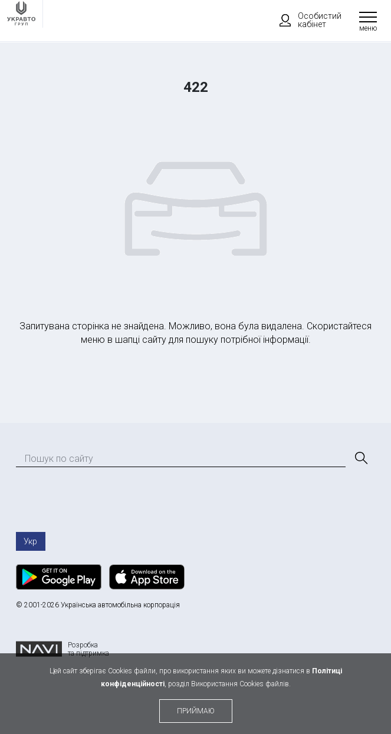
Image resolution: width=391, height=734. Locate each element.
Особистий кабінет (304, 20)
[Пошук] (360, 458)
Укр (30, 541)
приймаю (196, 711)
